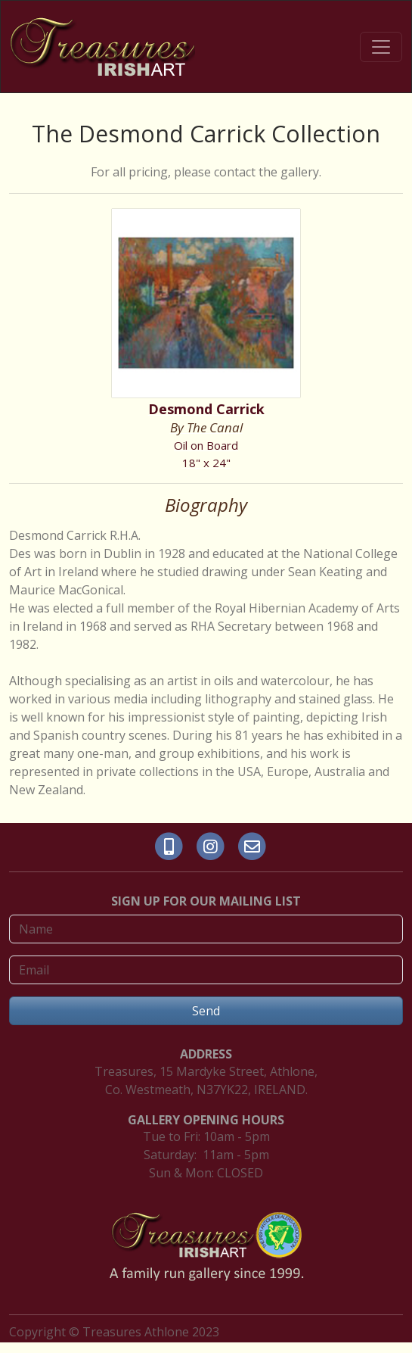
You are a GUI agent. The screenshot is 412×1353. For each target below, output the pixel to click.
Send (206, 1010)
